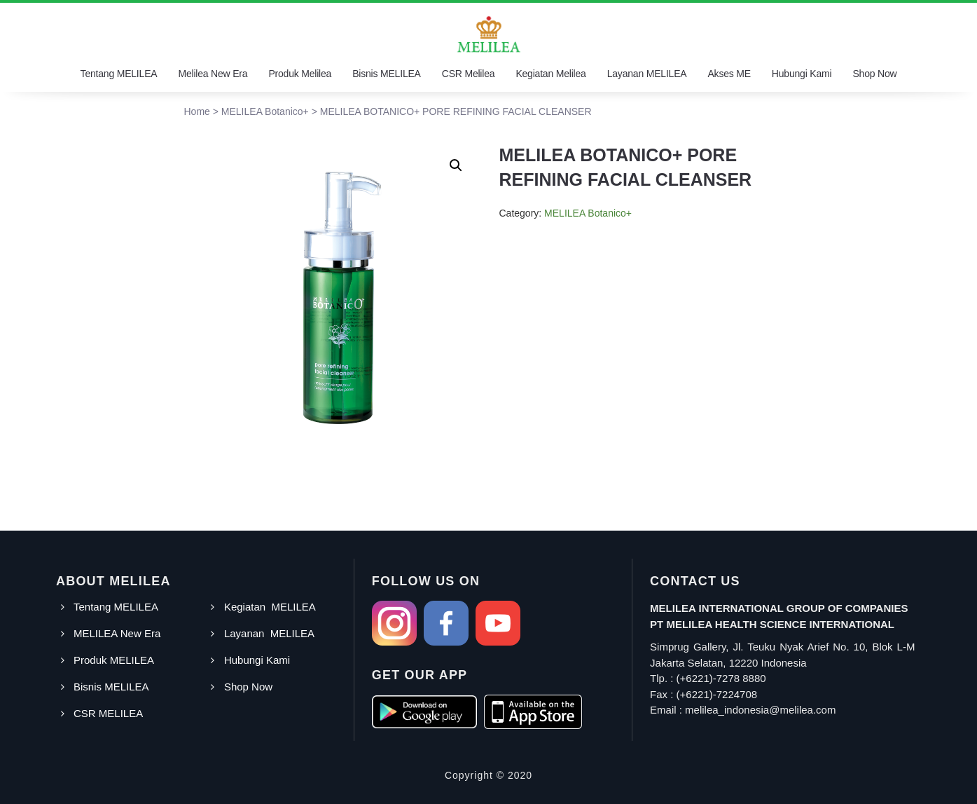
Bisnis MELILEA (386, 73)
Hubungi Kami (802, 73)
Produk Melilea (299, 73)
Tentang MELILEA (119, 73)
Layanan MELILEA (647, 73)
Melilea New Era (212, 73)
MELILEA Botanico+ (588, 213)
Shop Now (874, 73)
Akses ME (728, 73)
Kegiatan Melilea (550, 73)
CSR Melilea (468, 73)
